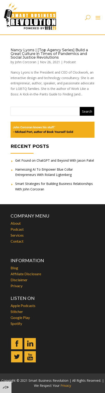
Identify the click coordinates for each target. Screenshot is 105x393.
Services (17, 235)
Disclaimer (19, 280)
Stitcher (17, 311)
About (16, 223)
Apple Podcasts (23, 305)
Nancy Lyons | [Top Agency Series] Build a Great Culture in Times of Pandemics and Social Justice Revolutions (49, 54)
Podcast (70, 62)
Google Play (20, 317)
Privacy (17, 286)
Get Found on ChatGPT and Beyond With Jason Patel (54, 160)
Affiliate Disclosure (26, 274)
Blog (14, 268)
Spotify (16, 323)
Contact (17, 241)
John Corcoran (25, 62)
